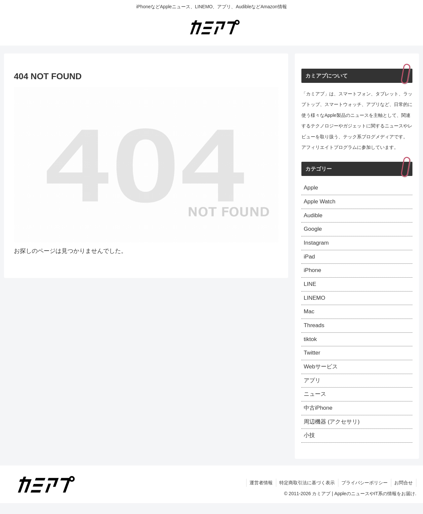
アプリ (313, 389)
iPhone (313, 274)
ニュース (315, 403)
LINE (310, 288)
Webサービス (322, 374)
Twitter (312, 360)
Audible (314, 217)
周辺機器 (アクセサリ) (333, 431)
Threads (315, 331)
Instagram (317, 245)
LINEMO (315, 302)
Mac (309, 317)
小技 (310, 446)
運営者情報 (260, 493)
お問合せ (403, 493)
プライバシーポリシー (364, 493)
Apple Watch (320, 202)
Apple (311, 188)
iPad (310, 260)
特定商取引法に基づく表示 (306, 493)
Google (313, 231)
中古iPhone (319, 417)
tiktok (311, 346)
